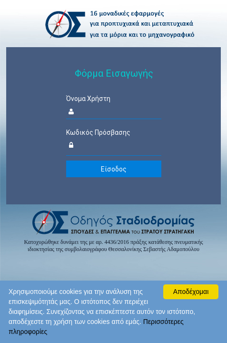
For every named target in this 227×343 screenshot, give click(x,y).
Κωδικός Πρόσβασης (98, 132)
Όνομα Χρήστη (88, 98)
